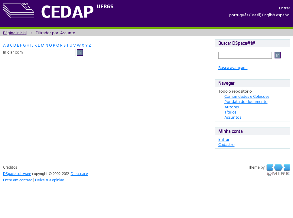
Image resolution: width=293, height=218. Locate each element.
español (283, 15)
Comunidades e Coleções (246, 96)
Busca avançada (233, 67)
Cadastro (226, 144)
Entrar (284, 8)
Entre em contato (17, 180)
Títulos (230, 112)
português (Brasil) (245, 15)
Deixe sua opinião (49, 180)
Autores (231, 107)
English (268, 15)
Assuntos (232, 117)
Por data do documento (246, 101)
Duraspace (79, 173)
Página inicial (15, 32)
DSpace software (17, 173)
